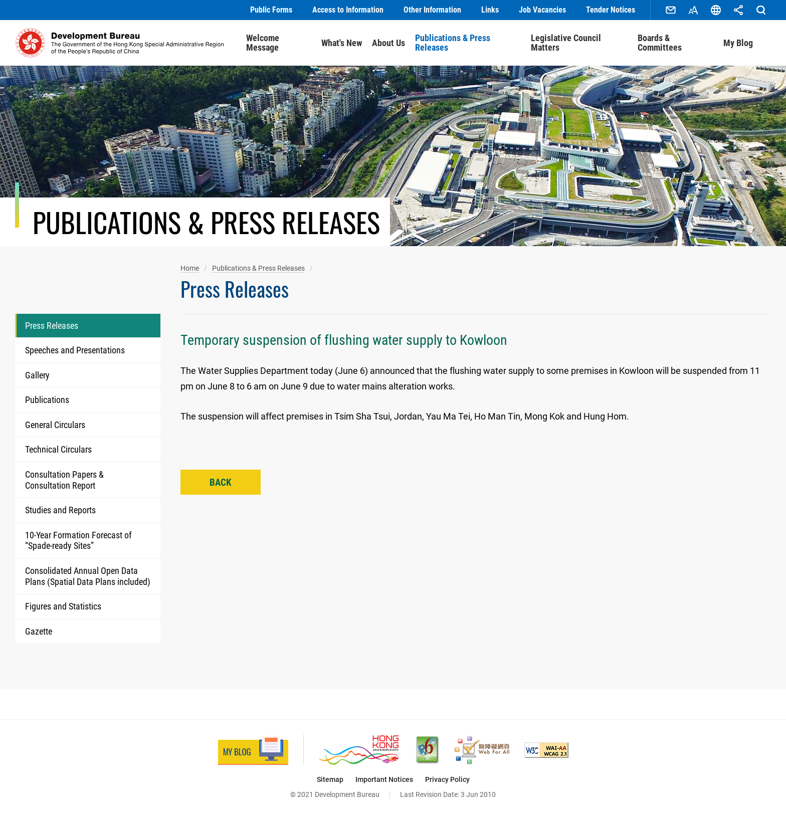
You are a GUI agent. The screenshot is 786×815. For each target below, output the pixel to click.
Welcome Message (262, 43)
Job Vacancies (542, 10)
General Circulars (55, 425)
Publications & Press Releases (452, 43)
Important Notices (384, 779)
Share (738, 10)
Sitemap (330, 779)
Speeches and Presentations (75, 350)
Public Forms (271, 10)
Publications (47, 399)
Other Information (432, 10)
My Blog (738, 43)
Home (189, 268)
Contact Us (671, 10)
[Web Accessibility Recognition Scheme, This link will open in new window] (482, 750)
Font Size (693, 10)
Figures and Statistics (63, 606)
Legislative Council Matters (566, 43)
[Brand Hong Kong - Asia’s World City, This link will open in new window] (359, 750)
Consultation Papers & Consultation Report (64, 480)
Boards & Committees (660, 43)
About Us (388, 43)
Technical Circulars (58, 449)
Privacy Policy (447, 779)
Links (490, 10)
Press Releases (51, 325)
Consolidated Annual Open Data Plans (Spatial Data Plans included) (87, 576)
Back (221, 482)
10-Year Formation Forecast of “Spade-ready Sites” (78, 540)
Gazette (38, 631)
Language (716, 10)
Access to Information (347, 10)
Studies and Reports (60, 510)
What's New (341, 43)
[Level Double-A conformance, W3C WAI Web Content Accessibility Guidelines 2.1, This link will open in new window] (546, 750)
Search (761, 10)
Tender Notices (610, 10)
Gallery (37, 375)
